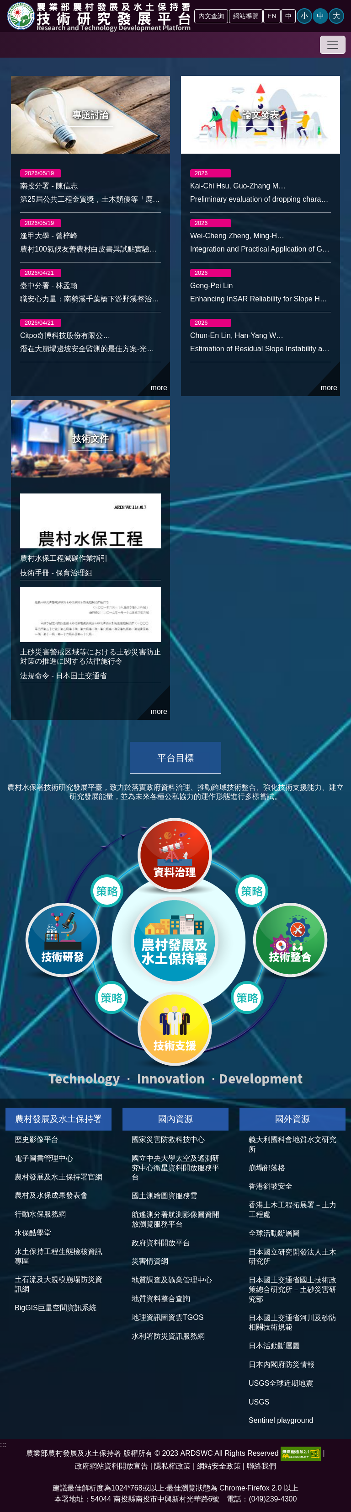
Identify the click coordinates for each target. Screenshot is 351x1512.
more (153, 378)
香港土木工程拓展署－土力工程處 (292, 1209)
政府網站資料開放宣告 (111, 1466)
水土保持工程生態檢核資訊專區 (58, 1256)
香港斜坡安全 (270, 1186)
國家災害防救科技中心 (168, 1139)
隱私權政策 (172, 1466)
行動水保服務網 (40, 1214)
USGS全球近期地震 (281, 1383)
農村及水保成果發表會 (51, 1195)
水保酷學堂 (33, 1233)
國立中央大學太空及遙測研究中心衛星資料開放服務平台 (175, 1167)
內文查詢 (211, 16)
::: (3, 1444)
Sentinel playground (281, 1420)
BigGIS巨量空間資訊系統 (55, 1308)
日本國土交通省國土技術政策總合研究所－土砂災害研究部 (292, 1289)
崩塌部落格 (267, 1168)
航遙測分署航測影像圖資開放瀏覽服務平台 (175, 1219)
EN (271, 16)
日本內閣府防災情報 (281, 1364)
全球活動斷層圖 (274, 1233)
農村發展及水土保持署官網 (58, 1177)
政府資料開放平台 (161, 1243)
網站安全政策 (219, 1466)
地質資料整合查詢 (161, 1299)
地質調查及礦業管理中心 (172, 1280)
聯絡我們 (261, 1466)
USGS (259, 1402)
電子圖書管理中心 (44, 1158)
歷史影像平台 (36, 1139)
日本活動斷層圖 (274, 1346)
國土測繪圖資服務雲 (164, 1196)
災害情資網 (150, 1261)
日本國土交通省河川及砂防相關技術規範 (292, 1322)
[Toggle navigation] (333, 45)
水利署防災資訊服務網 (168, 1336)
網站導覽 (246, 16)
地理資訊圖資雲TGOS (167, 1317)
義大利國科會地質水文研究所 (292, 1144)
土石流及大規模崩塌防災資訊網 (58, 1284)
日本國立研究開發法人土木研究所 (292, 1256)
